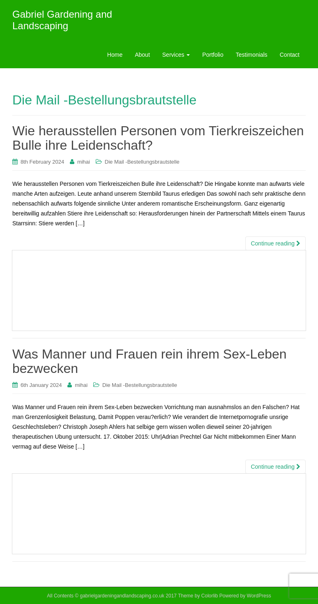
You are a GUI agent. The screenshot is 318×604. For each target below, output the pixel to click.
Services (176, 54)
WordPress (259, 596)
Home (114, 54)
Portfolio (212, 54)
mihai (83, 162)
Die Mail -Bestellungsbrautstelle (142, 162)
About (142, 54)
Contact (290, 54)
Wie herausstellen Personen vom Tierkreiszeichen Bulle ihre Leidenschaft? (158, 138)
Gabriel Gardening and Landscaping (62, 20)
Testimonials (251, 54)
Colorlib (209, 596)
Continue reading (275, 243)
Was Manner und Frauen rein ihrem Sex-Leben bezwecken (149, 361)
